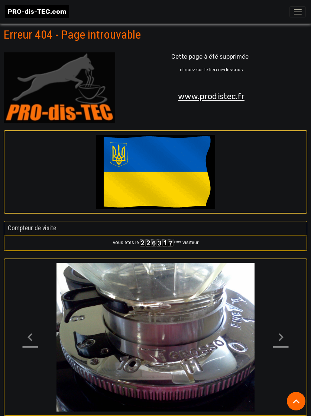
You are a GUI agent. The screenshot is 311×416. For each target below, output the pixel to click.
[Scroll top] (296, 401)
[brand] (37, 11)
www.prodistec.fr (211, 96)
